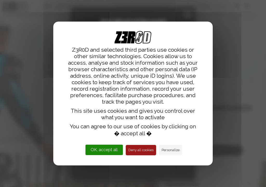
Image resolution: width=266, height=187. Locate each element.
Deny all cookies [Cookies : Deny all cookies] (141, 150)
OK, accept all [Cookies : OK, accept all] (104, 149)
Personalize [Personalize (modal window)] (170, 150)
